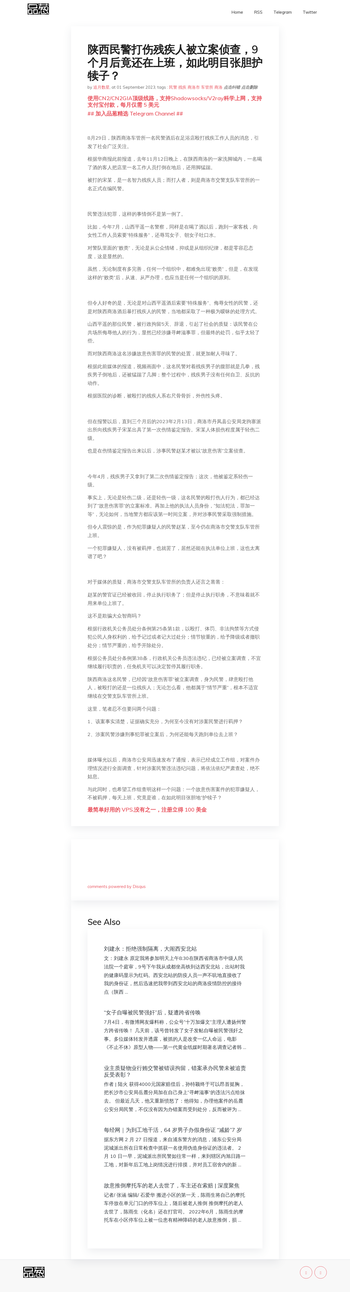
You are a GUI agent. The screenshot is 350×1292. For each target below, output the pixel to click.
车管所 (207, 87)
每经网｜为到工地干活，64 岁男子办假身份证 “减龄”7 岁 (173, 1129)
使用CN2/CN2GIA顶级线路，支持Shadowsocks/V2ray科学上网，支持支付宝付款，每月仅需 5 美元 (175, 101)
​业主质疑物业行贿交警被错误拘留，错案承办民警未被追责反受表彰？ (175, 1071)
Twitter (310, 12)
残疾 (182, 87)
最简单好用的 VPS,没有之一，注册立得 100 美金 (147, 809)
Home (237, 12)
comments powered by (117, 886)
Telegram (282, 12)
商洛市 (194, 87)
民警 (173, 87)
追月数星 (101, 87)
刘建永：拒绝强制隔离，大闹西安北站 (150, 948)
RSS (258, 12)
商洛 (218, 87)
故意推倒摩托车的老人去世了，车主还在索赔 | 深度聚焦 (172, 1185)
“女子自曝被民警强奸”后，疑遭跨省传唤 (152, 1012)
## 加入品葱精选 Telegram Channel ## (135, 113)
